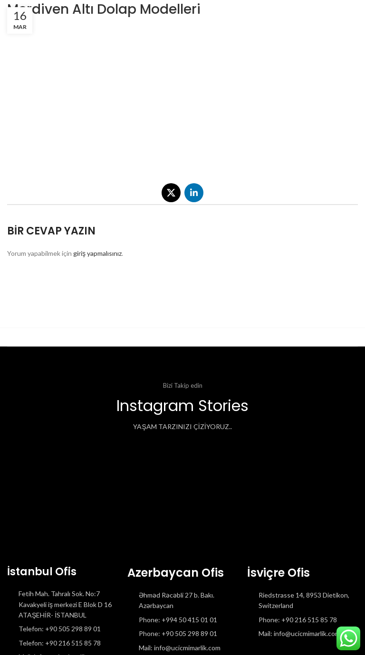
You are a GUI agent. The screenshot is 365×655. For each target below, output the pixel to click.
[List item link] (62, 629)
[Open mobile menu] (342, 14)
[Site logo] (7, 14)
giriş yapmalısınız (97, 253)
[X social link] (171, 192)
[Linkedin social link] (193, 192)
